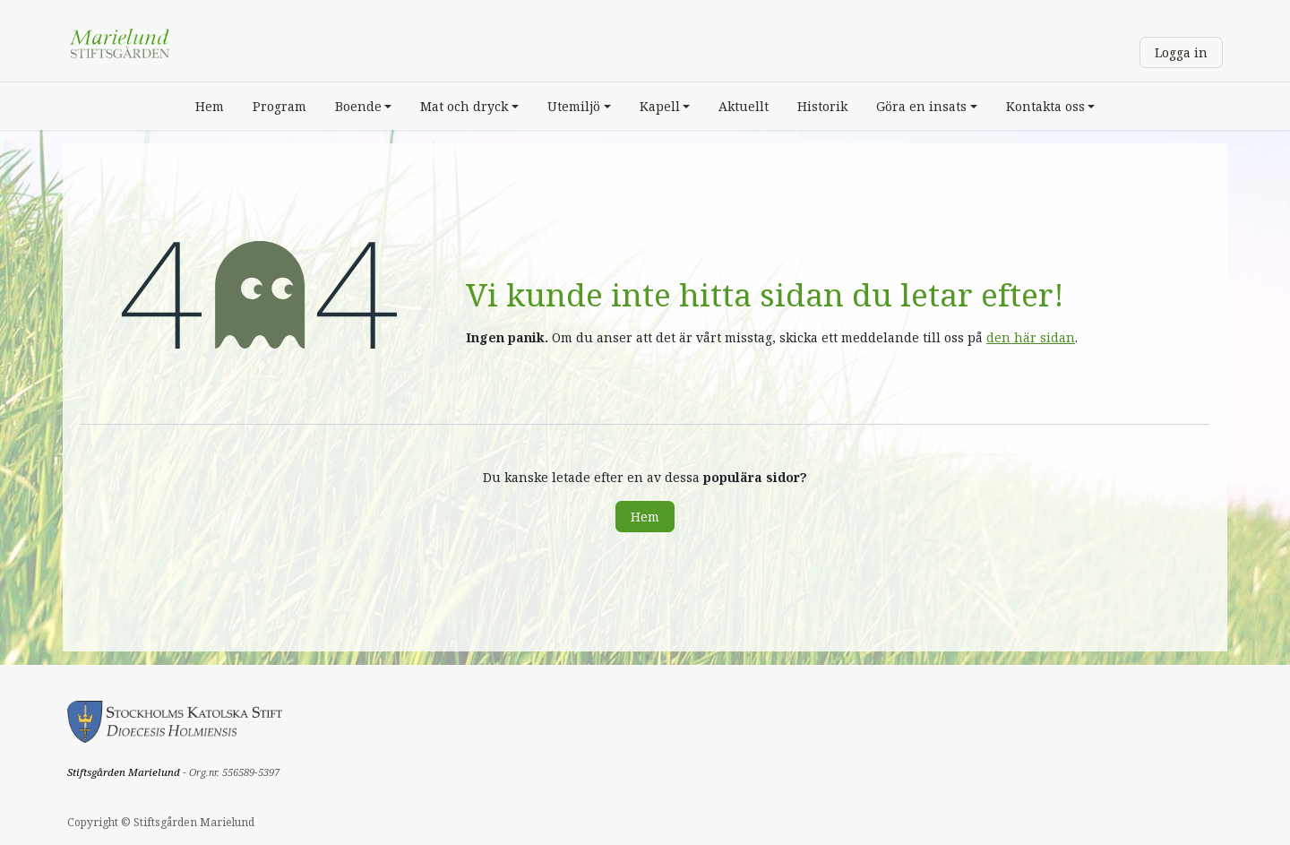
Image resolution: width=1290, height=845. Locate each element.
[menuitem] (209, 106)
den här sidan (1030, 337)
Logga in (1181, 52)
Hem (645, 516)
